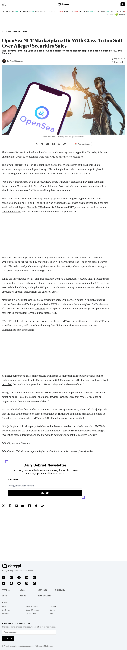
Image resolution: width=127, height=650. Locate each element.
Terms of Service (32, 607)
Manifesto (5, 613)
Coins (4, 596)
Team (4, 607)
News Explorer (44, 596)
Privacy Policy (31, 613)
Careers (53, 610)
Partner (6, 590)
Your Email (13, 479)
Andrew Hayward (21, 443)
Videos (23, 596)
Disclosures (6, 610)
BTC (3, 11)
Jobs (51, 613)
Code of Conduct (32, 610)
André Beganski (16, 61)
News (22, 590)
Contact (53, 607)
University (60, 590)
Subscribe (8, 638)
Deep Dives (42, 590)
